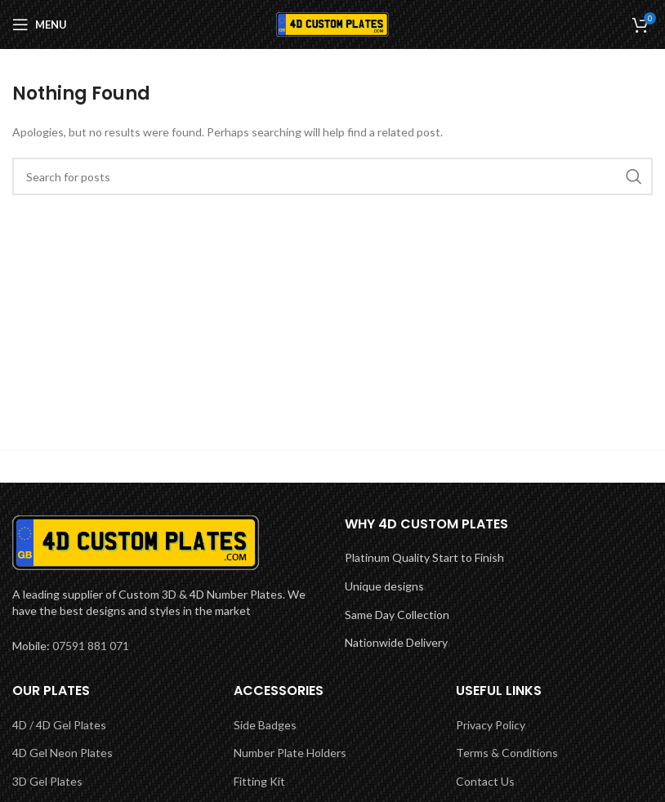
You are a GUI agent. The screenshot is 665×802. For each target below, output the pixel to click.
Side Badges (265, 725)
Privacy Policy (490, 725)
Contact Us (485, 781)
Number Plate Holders (290, 753)
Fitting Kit (259, 781)
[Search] (332, 176)
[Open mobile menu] (39, 24)
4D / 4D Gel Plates (59, 725)
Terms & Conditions (507, 753)
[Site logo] (332, 23)
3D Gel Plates (47, 781)
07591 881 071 (90, 646)
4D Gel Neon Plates (62, 753)
